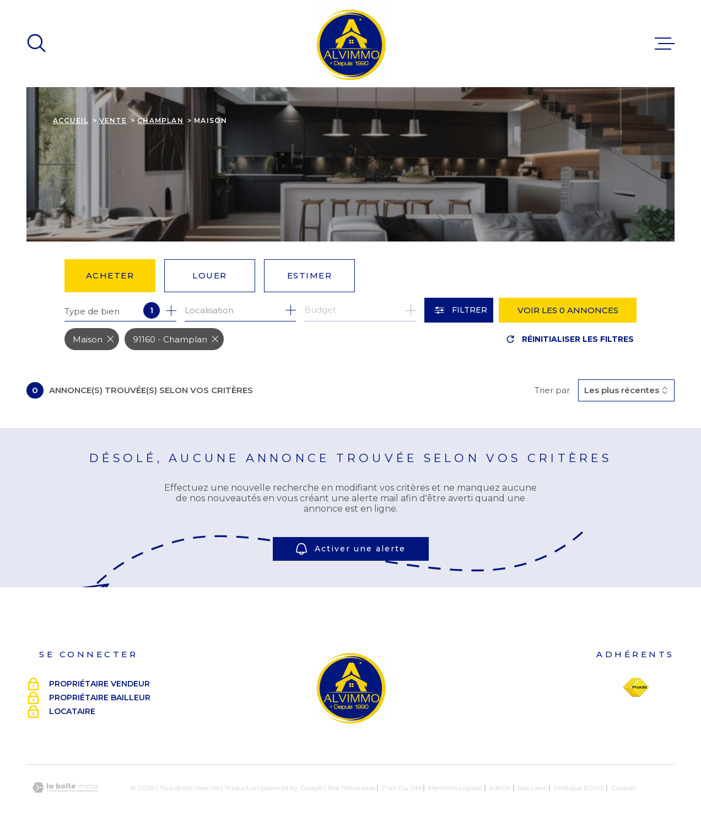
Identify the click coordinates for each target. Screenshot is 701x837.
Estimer (309, 275)
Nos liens (532, 788)
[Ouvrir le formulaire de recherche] (458, 310)
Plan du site (402, 788)
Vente (113, 120)
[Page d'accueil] (350, 44)
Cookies (623, 788)
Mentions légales (455, 788)
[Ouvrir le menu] (665, 43)
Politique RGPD (579, 788)
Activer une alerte (351, 549)
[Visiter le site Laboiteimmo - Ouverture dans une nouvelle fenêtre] (65, 787)
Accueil (70, 120)
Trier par (552, 390)
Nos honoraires (351, 788)
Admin (500, 788)
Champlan (160, 120)
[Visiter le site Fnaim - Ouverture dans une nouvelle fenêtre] (635, 687)
